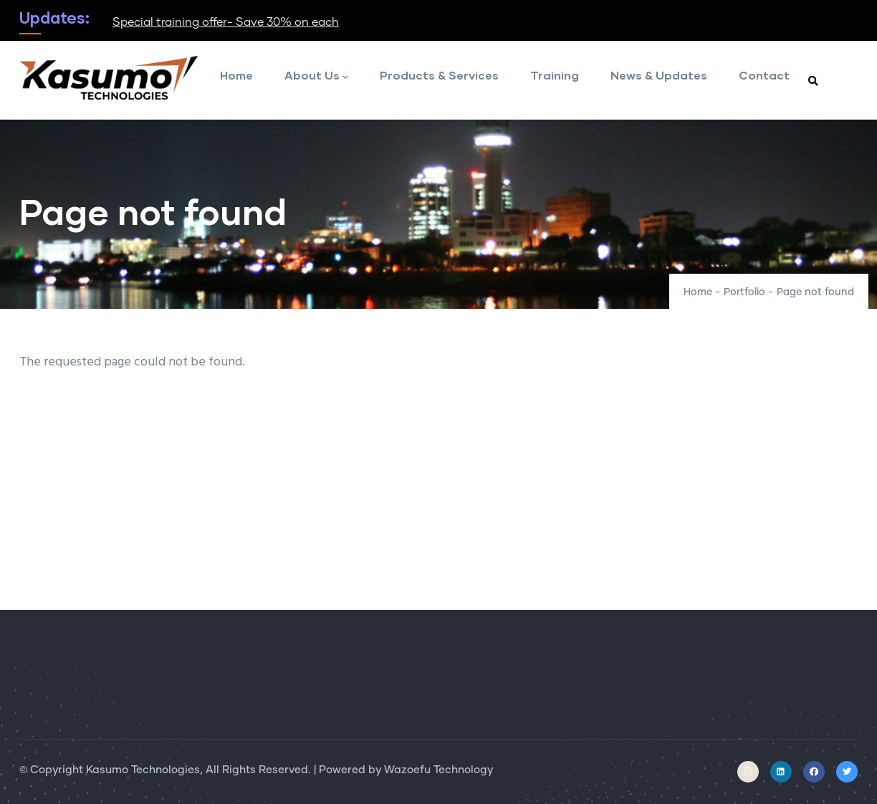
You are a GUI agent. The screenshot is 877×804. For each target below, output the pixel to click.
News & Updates (658, 75)
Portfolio (744, 292)
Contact (764, 75)
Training (554, 75)
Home (236, 75)
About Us (316, 76)
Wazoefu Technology (438, 770)
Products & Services (439, 75)
